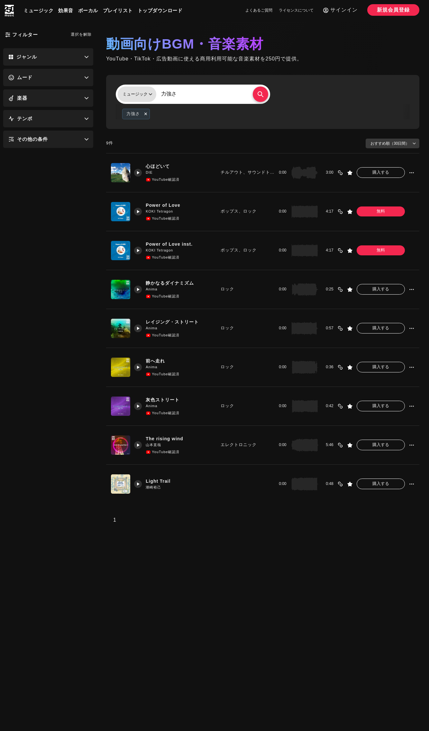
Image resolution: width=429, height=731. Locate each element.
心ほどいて (160, 166)
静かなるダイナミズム (173, 283)
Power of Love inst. (173, 244)
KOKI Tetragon (161, 212)
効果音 (65, 10)
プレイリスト (118, 10)
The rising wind (168, 438)
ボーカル (88, 10)
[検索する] (260, 94)
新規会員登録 (393, 10)
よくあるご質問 (258, 10)
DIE (151, 173)
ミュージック (38, 10)
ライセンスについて (296, 10)
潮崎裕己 (155, 487)
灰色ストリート (166, 399)
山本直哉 (155, 445)
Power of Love (166, 205)
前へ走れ (158, 360)
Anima (153, 289)
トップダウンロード (160, 10)
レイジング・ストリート (176, 321)
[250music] (9, 10)
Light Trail (161, 481)
